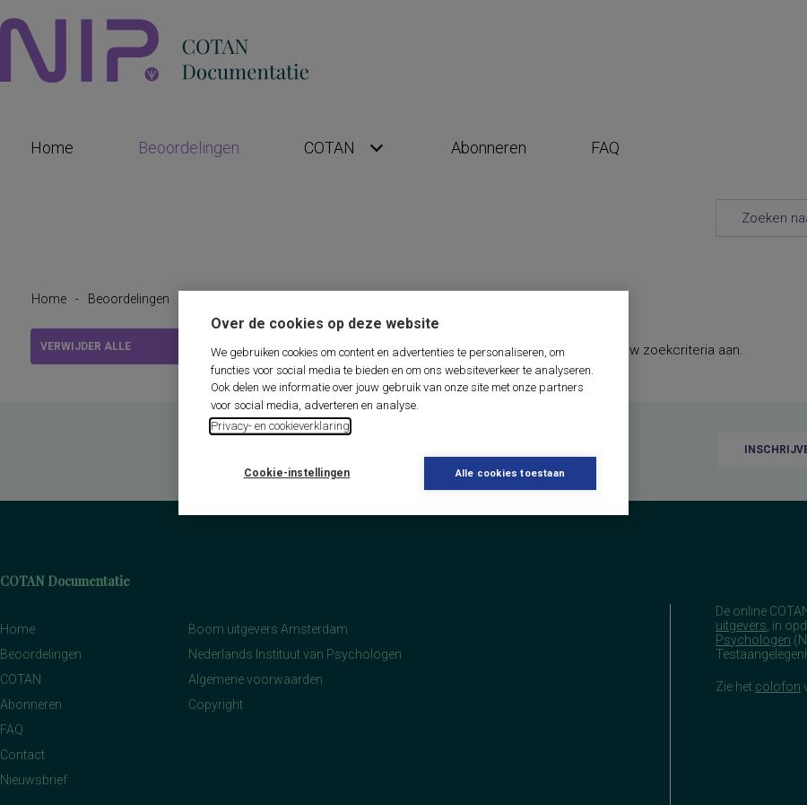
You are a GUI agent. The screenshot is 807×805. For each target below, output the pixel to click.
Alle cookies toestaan (510, 473)
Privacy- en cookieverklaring (280, 426)
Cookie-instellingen (297, 473)
